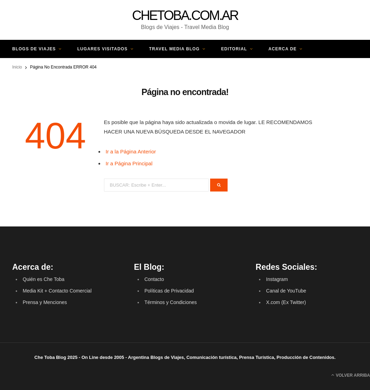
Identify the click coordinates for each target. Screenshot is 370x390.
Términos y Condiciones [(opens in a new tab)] (171, 302)
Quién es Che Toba (44, 279)
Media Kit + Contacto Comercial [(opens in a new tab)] (57, 291)
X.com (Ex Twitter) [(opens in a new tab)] (286, 302)
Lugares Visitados (102, 48)
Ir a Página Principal (129, 163)
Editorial (234, 48)
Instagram (277, 279)
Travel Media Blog (174, 48)
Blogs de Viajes (34, 48)
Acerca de (282, 48)
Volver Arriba (350, 375)
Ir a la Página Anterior (131, 151)
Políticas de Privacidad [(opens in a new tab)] (169, 291)
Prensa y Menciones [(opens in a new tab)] (45, 302)
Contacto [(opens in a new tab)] (154, 279)
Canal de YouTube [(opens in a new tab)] (286, 291)
